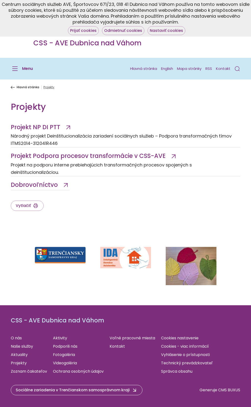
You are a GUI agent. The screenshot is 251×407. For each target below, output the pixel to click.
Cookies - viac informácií (185, 346)
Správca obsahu (176, 371)
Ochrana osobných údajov (78, 371)
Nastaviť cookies (166, 30)
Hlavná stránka (143, 68)
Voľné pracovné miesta (132, 338)
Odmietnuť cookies (123, 30)
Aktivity (60, 338)
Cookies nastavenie (180, 338)
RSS (208, 68)
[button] (237, 69)
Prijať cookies (83, 30)
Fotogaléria (64, 354)
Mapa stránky (189, 68)
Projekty (19, 363)
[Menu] (22, 69)
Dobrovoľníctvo (35, 185)
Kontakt (223, 68)
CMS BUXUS (229, 390)
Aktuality (19, 354)
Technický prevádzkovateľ (187, 363)
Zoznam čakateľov (29, 371)
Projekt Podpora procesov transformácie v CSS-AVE (89, 156)
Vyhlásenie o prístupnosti (185, 354)
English (167, 68)
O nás (16, 338)
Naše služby (22, 346)
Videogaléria (65, 363)
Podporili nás (65, 346)
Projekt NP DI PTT (36, 127)
